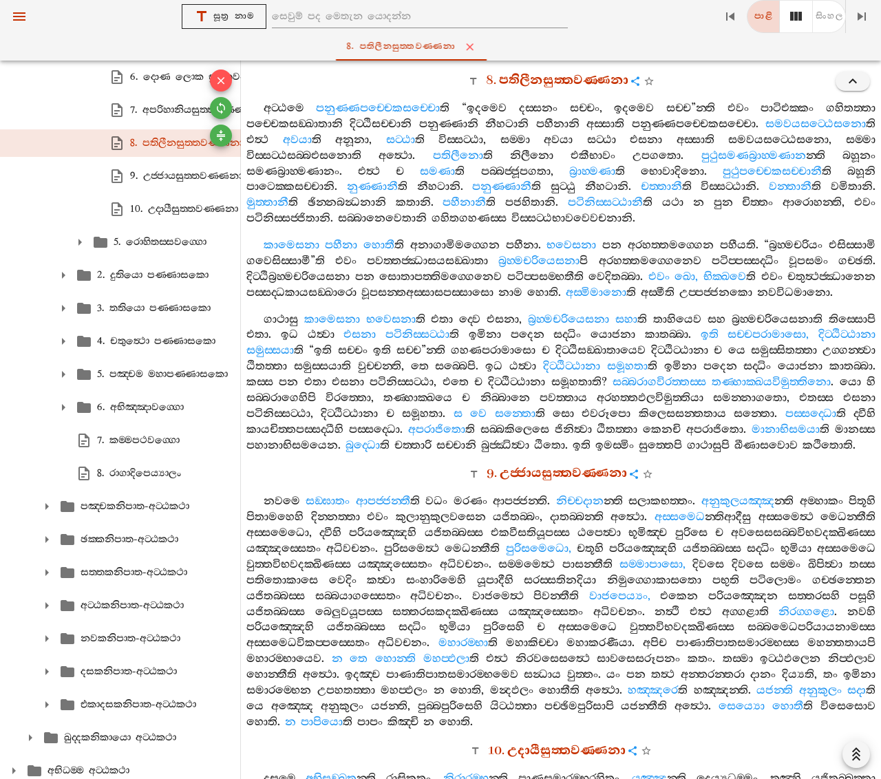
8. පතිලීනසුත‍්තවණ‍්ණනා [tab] (443, 47)
